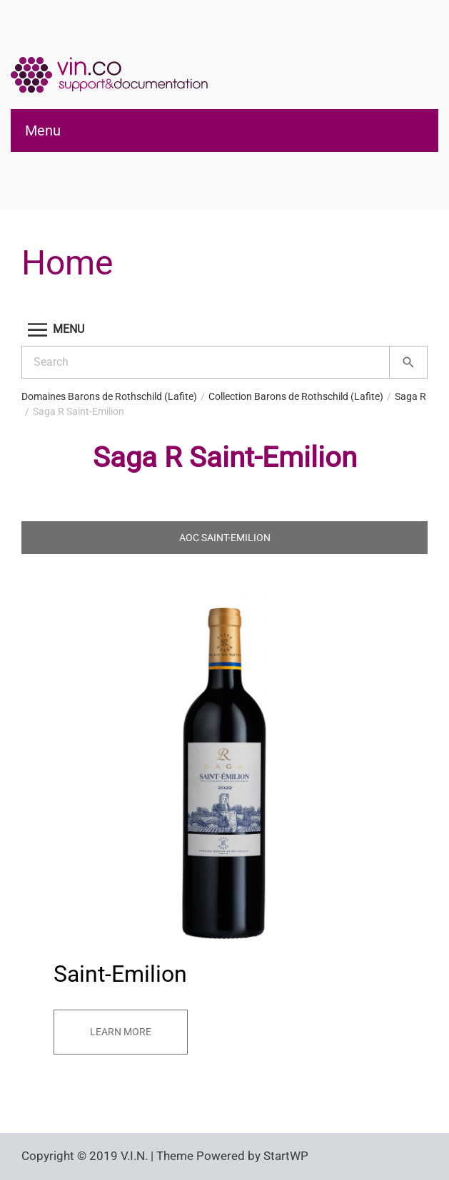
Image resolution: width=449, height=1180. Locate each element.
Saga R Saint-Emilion (78, 411)
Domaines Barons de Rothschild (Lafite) (109, 396)
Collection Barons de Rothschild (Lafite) (295, 396)
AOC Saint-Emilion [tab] (225, 537)
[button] (224, 330)
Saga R (410, 396)
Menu (43, 130)
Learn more (120, 1031)
